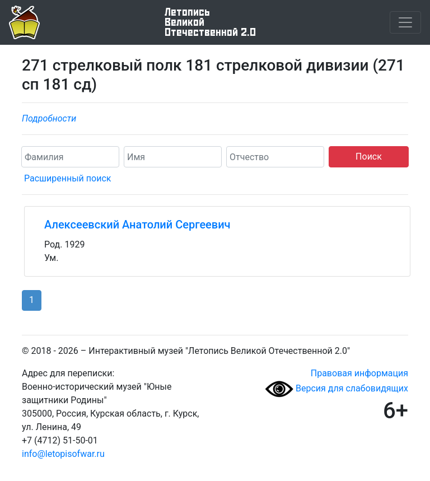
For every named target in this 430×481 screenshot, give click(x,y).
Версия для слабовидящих (336, 388)
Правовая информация (359, 373)
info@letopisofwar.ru (63, 454)
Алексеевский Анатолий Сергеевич (137, 224)
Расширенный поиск (67, 178)
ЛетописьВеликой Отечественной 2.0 (210, 22)
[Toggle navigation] (405, 22)
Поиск (369, 156)
